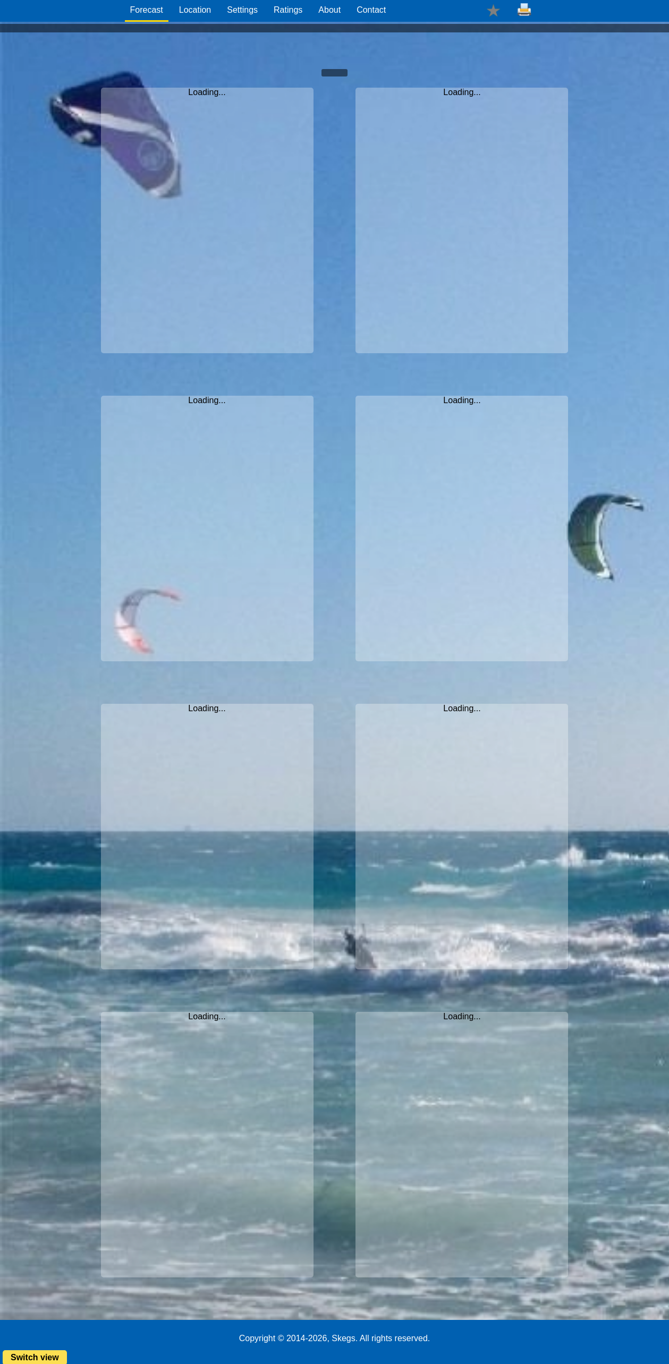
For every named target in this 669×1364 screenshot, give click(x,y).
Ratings (288, 9)
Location (195, 9)
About (329, 9)
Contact (371, 9)
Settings (242, 9)
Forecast (146, 9)
